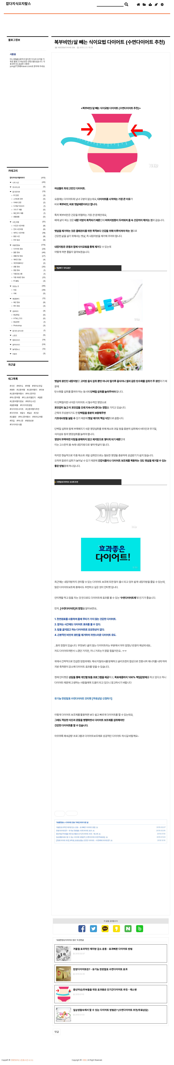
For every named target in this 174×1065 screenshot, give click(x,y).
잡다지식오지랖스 (18, 3)
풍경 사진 (29, 236)
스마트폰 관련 (29, 199)
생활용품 (29, 217)
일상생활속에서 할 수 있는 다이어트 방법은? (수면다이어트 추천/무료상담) (80, 837)
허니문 (20, 420)
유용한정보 (60, 822)
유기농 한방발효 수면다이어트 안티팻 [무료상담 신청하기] (83, 698)
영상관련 (29, 322)
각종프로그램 (29, 274)
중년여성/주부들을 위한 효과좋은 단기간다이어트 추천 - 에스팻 (77, 834)
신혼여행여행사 (17, 393)
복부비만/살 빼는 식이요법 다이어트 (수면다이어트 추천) (109, 42)
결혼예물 (14, 405)
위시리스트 (28, 187)
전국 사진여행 (29, 229)
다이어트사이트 (17, 409)
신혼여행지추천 (33, 409)
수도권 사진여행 (29, 226)
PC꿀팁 (29, 281)
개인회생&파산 (29, 263)
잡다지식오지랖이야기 (27, 178)
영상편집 (29, 315)
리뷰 (42, 390)
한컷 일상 (29, 240)
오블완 (13, 417)
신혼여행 (21, 390)
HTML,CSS (29, 318)
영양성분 (30, 420)
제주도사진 (31, 401)
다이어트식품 (16, 424)
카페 (29, 293)
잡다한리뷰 (28, 191)
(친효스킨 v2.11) (26, 1061)
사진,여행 (28, 222)
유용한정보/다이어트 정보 (65, 48)
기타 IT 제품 (29, 210)
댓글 (56, 1032)
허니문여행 (15, 397)
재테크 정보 (29, 260)
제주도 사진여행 (29, 233)
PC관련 (29, 195)
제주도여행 (38, 417)
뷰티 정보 (29, 306)
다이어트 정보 (70, 822)
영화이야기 (28, 340)
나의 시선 (28, 182)
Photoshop (29, 326)
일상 (30, 413)
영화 (13, 390)
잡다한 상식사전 (28, 330)
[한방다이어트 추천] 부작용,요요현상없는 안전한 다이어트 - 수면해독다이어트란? (83, 840)
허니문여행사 (25, 417)
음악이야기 (28, 344)
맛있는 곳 (28, 286)
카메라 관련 (29, 202)
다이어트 (14, 413)
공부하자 (28, 311)
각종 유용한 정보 (29, 277)
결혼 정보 (29, 252)
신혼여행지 (32, 390)
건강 (37, 413)
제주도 (20, 386)
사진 (13, 386)
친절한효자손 (15, 1061)
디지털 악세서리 (29, 206)
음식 (23, 413)
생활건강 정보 (29, 256)
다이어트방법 (26, 405)
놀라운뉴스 (28, 349)
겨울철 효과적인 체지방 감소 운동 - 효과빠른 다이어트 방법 (75, 827)
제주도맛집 (37, 386)
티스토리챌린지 (29, 397)
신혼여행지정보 (17, 401)
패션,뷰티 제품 (29, 213)
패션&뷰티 (28, 298)
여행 (28, 386)
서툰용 (84, 1061)
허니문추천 (31, 393)
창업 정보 (29, 270)
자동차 (28, 353)
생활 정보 (29, 267)
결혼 (40, 397)
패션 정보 (29, 302)
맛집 (29, 290)
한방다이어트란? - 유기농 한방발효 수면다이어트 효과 (74, 831)
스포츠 (28, 335)
